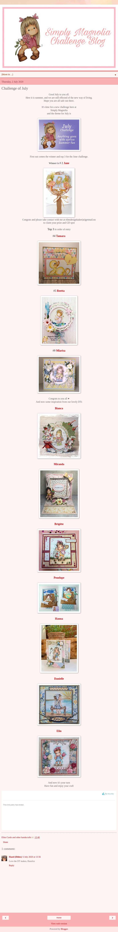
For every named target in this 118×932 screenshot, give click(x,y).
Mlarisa (60, 350)
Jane (66, 163)
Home (59, 918)
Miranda (59, 464)
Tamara (60, 236)
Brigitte (59, 524)
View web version (59, 923)
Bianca (59, 408)
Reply (11, 865)
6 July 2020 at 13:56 (32, 857)
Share (5, 842)
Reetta (61, 290)
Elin (59, 731)
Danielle (59, 678)
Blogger (64, 929)
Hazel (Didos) (15, 857)
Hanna (59, 618)
